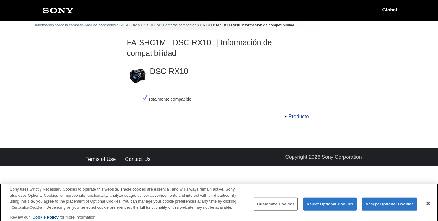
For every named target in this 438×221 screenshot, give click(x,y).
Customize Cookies (275, 206)
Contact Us (137, 159)
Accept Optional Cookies (390, 206)
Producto (298, 116)
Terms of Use (101, 159)
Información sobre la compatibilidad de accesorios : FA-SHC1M (86, 25)
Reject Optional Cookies (330, 206)
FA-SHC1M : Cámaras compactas (168, 25)
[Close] (428, 205)
